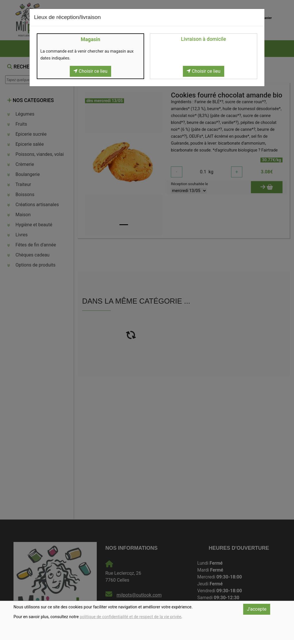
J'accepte (256, 609)
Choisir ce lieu (90, 71)
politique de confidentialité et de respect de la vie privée (130, 616)
